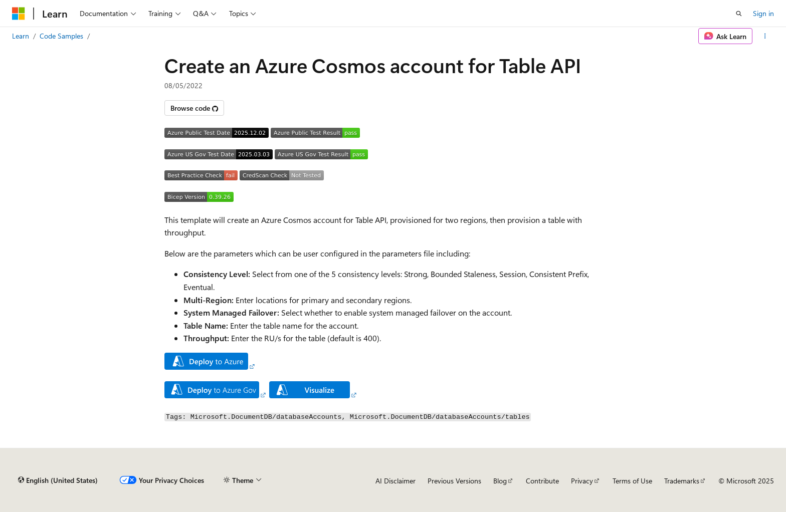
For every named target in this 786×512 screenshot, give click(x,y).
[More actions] (765, 36)
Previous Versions (454, 480)
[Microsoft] (18, 13)
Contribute (542, 480)
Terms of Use (632, 480)
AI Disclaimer (395, 480)
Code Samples (61, 36)
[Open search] (739, 14)
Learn (20, 36)
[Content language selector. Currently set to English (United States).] (58, 480)
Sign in (763, 13)
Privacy (582, 480)
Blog (500, 480)
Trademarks (681, 480)
